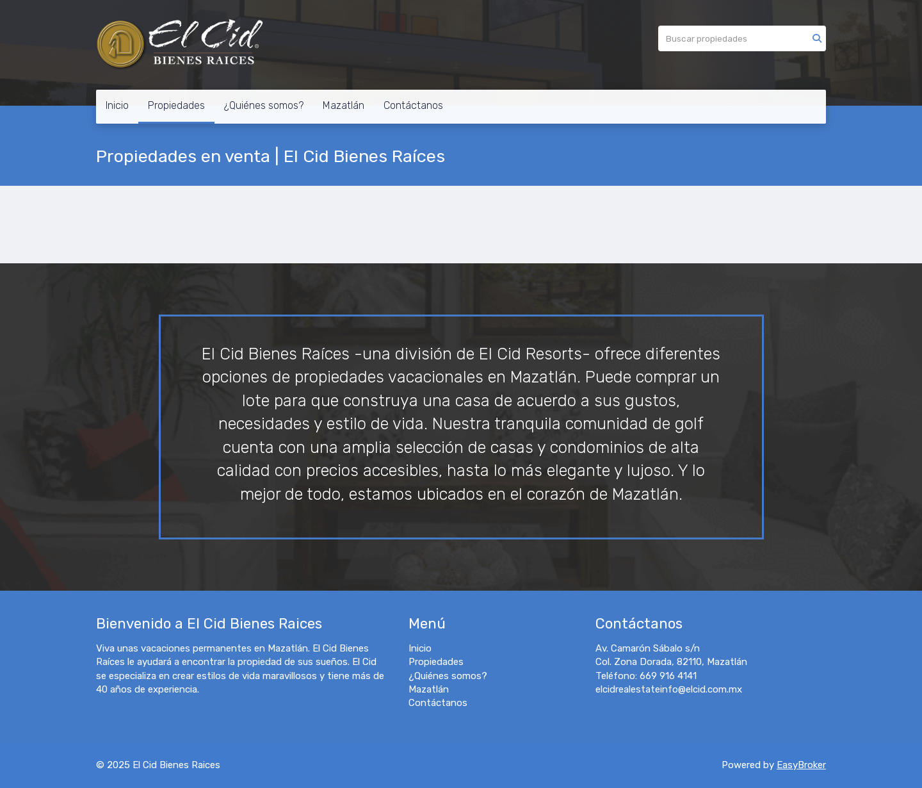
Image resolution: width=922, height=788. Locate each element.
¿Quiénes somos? (263, 105)
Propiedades (176, 105)
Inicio (117, 105)
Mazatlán (343, 105)
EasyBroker (801, 765)
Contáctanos (413, 105)
